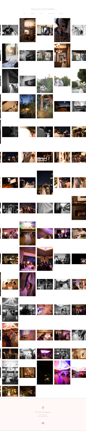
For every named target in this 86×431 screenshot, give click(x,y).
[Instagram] (43, 407)
